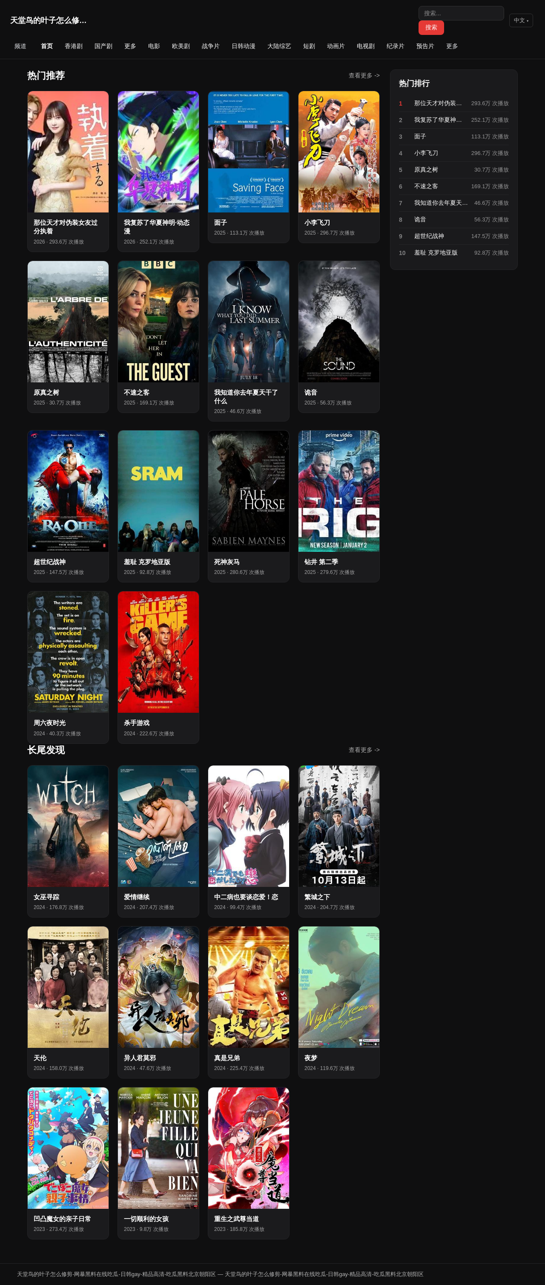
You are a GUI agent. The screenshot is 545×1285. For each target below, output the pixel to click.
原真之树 (426, 169)
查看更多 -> (364, 75)
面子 (420, 136)
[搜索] (461, 13)
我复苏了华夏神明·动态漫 (440, 119)
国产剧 (103, 46)
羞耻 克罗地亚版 (436, 252)
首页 (47, 46)
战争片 (211, 46)
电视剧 (366, 46)
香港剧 (74, 46)
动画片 (336, 46)
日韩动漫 (243, 46)
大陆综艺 (279, 46)
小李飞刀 (426, 152)
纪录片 (395, 46)
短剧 (309, 46)
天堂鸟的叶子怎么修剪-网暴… (48, 20)
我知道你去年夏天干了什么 (441, 202)
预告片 (425, 46)
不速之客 (426, 186)
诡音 (420, 219)
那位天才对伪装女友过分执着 (440, 103)
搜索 (431, 27)
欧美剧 (181, 46)
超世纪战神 (429, 235)
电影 (154, 46)
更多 (130, 46)
